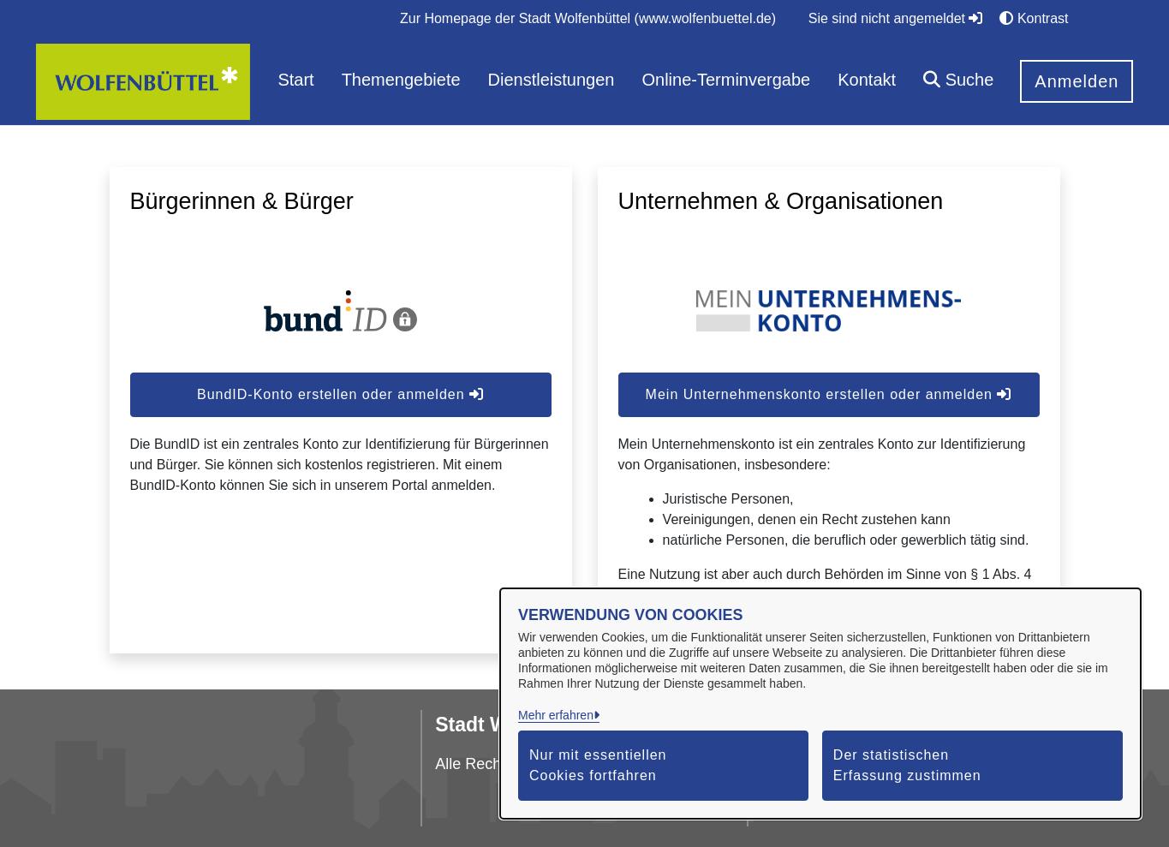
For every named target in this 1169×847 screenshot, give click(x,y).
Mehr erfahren (555, 715)
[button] (958, 82)
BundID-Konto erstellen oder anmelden (340, 394)
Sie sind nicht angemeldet (895, 18)
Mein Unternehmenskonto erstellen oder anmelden (829, 394)
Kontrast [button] (1033, 18)
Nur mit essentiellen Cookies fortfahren (598, 765)
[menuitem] (588, 19)
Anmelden (1076, 81)
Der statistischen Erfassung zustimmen (907, 765)
